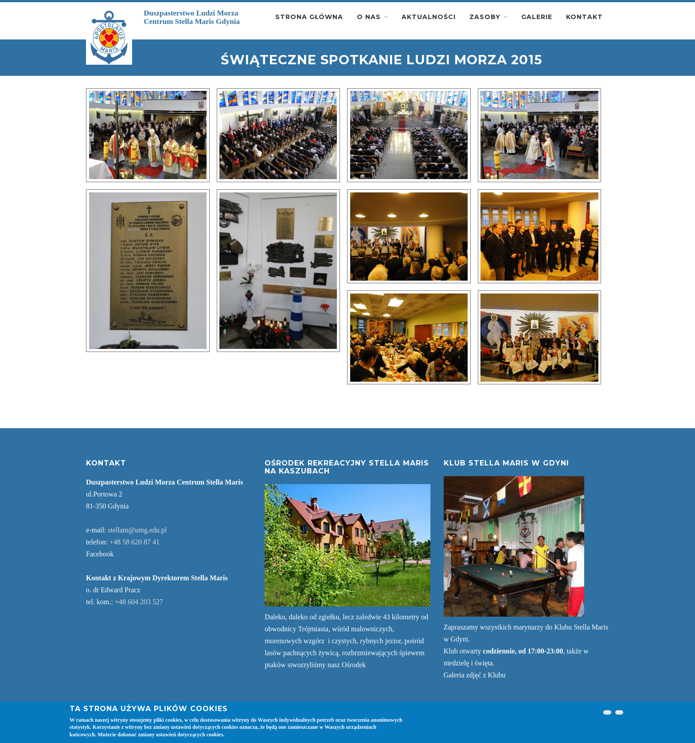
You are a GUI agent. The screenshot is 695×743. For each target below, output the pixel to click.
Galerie (536, 17)
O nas (369, 17)
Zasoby (484, 17)
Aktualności (429, 17)
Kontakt (584, 17)
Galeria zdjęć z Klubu (475, 675)
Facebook (99, 554)
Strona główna (309, 17)
